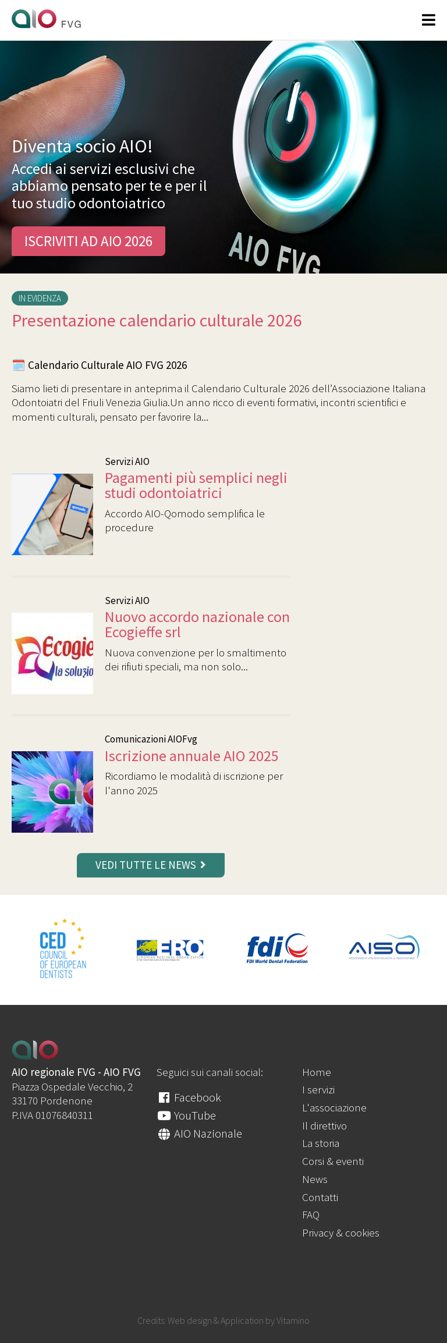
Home (316, 1072)
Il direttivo (324, 1125)
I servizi (318, 1089)
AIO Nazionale (199, 1133)
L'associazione (334, 1107)
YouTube (186, 1115)
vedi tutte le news (150, 865)
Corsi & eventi (333, 1161)
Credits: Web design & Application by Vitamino (223, 1320)
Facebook (189, 1097)
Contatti (320, 1197)
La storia (320, 1143)
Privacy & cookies (340, 1232)
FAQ (311, 1214)
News (315, 1179)
